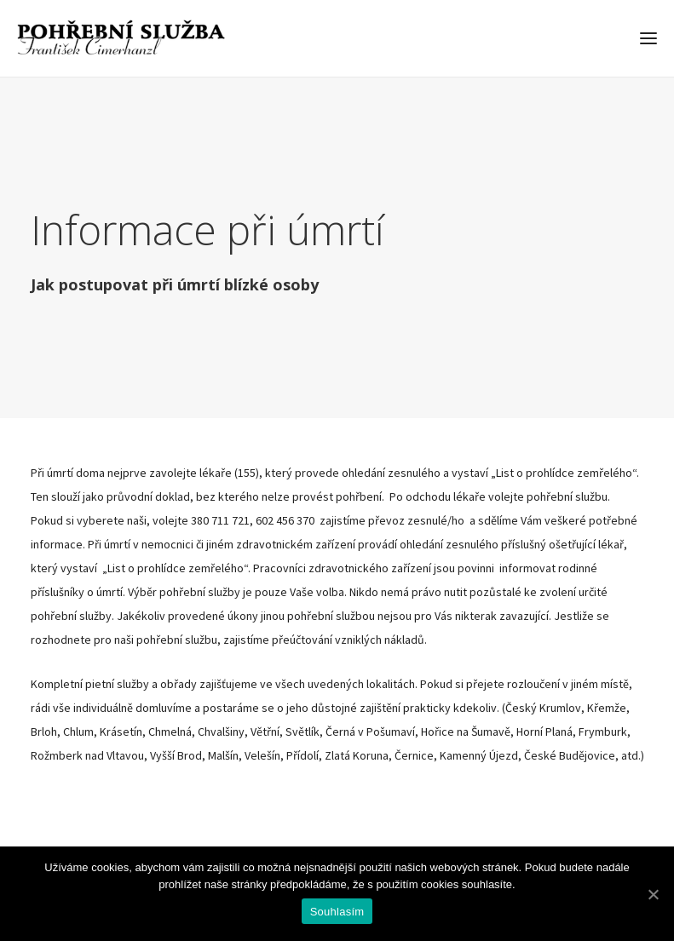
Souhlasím (337, 911)
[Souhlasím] (652, 894)
